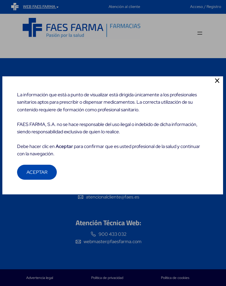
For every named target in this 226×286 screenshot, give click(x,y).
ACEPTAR (37, 180)
